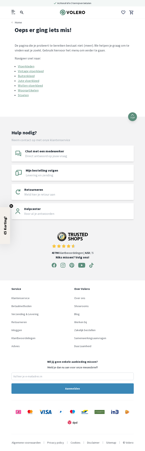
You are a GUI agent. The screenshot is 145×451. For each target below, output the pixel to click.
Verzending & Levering (25, 314)
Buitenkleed (26, 76)
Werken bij (80, 322)
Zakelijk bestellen (85, 330)
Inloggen (16, 330)
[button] (5, 225)
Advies (15, 346)
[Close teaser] (11, 206)
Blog (77, 314)
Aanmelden (72, 388)
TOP (132, 116)
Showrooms (81, 306)
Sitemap (111, 442)
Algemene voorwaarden (26, 442)
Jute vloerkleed (28, 81)
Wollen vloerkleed (30, 85)
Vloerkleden (26, 66)
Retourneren (19, 322)
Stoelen (23, 95)
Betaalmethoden (21, 306)
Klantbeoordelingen (23, 338)
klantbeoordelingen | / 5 (73, 243)
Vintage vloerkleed (31, 71)
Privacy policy (55, 442)
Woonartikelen (28, 90)
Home (18, 22)
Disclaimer (93, 442)
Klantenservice (20, 298)
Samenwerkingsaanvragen (90, 338)
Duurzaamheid (82, 346)
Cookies (75, 442)
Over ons (79, 298)
